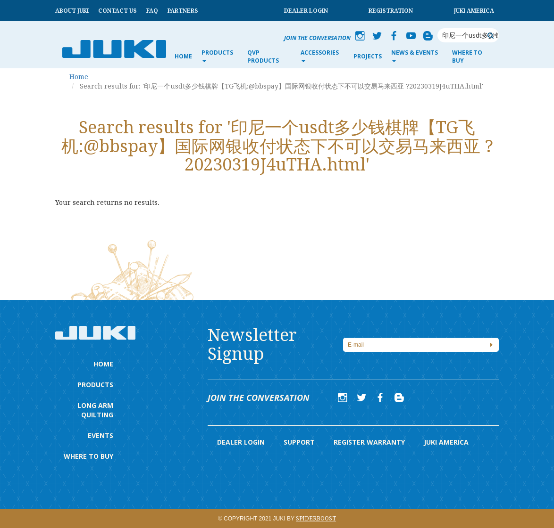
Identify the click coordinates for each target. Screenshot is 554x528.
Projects (367, 56)
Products (95, 384)
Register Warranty (369, 442)
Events (100, 435)
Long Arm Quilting (95, 410)
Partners (183, 11)
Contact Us (117, 11)
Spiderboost (316, 518)
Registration (391, 11)
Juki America (474, 11)
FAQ (152, 11)
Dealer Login (306, 11)
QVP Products (263, 57)
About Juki (72, 11)
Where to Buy (467, 57)
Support (299, 442)
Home (183, 56)
